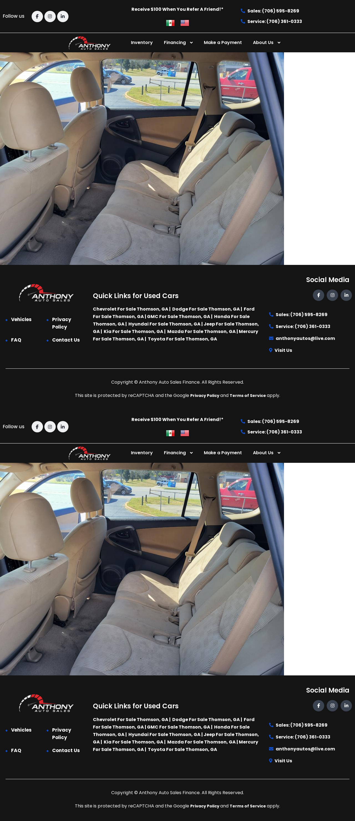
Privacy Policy (61, 323)
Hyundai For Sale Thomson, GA (164, 324)
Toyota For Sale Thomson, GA (182, 339)
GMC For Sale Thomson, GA (178, 316)
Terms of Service (250, 395)
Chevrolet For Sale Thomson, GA (130, 309)
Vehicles (21, 319)
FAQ (16, 340)
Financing (175, 42)
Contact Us (66, 340)
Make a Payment (223, 42)
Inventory (142, 42)
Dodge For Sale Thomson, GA (206, 309)
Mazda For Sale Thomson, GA (201, 331)
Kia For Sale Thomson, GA (133, 331)
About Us (263, 42)
